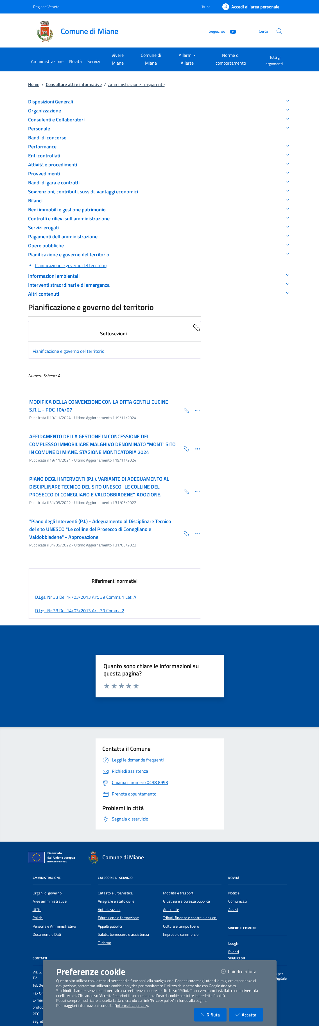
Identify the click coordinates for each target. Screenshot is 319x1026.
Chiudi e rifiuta (242, 971)
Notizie (233, 893)
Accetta (249, 1014)
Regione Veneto (46, 7)
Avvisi (233, 910)
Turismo (104, 943)
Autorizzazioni (109, 910)
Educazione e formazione (118, 918)
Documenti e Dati (47, 934)
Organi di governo (47, 893)
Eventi (233, 952)
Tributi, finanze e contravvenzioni (190, 918)
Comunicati (237, 901)
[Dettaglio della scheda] (195, 410)
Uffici (37, 910)
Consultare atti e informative (74, 84)
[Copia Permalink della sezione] (196, 327)
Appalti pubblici (110, 926)
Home (33, 84)
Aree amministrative (50, 901)
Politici (38, 918)
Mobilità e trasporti (178, 893)
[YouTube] (230, 31)
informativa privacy (132, 1005)
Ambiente (171, 910)
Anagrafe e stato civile (116, 901)
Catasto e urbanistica (115, 893)
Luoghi (233, 943)
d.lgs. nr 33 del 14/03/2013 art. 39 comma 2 (79, 610)
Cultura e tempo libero (181, 926)
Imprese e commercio (180, 934)
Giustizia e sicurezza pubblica (186, 901)
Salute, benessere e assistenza (123, 934)
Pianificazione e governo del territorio (68, 351)
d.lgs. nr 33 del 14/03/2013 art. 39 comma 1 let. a (85, 597)
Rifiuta (214, 1014)
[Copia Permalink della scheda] (184, 410)
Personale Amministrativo (54, 926)
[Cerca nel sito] (279, 31)
